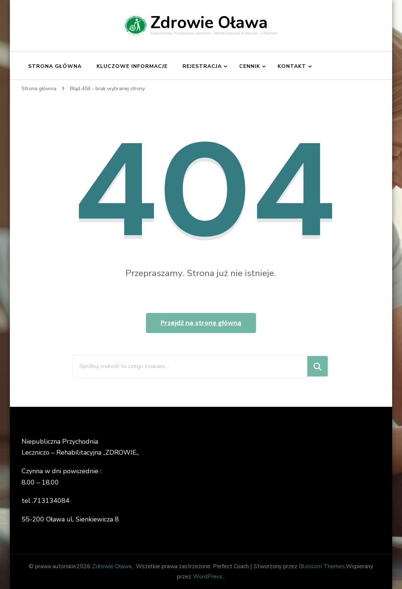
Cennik (249, 66)
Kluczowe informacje (132, 66)
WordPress (207, 577)
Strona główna (55, 66)
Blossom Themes (322, 566)
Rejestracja (202, 66)
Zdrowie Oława (209, 23)
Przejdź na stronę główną (201, 322)
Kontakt (292, 66)
